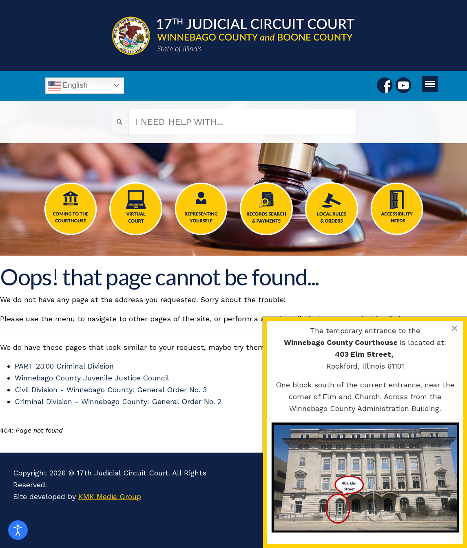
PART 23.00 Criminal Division (64, 366)
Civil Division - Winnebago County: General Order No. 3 (111, 389)
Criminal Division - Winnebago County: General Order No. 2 (118, 401)
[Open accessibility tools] (18, 530)
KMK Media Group (109, 496)
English (68, 85)
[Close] (454, 328)
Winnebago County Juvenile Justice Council (92, 377)
